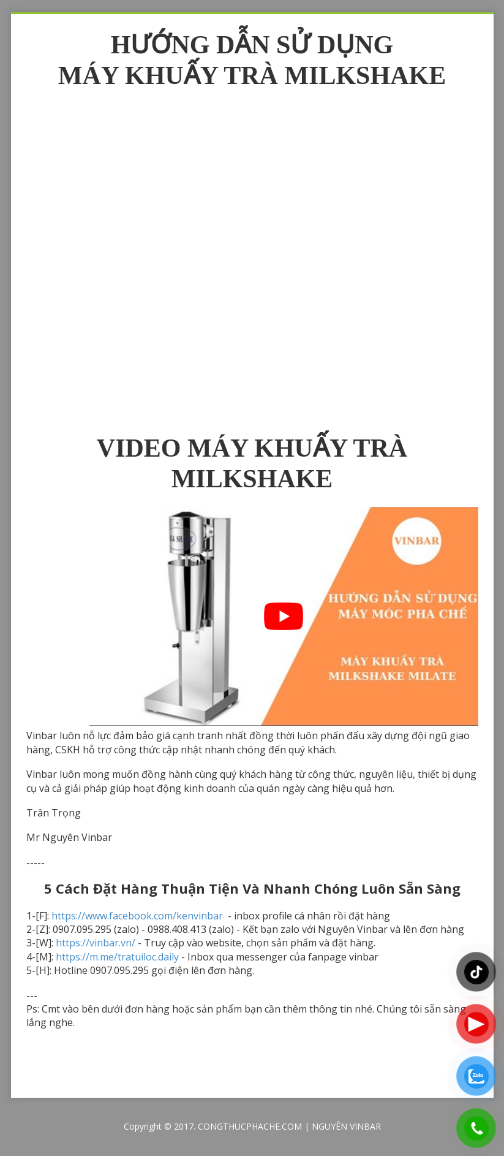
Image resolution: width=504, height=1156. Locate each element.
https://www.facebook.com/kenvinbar (138, 915)
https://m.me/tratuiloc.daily (117, 957)
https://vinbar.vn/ (95, 942)
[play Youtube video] (283, 616)
